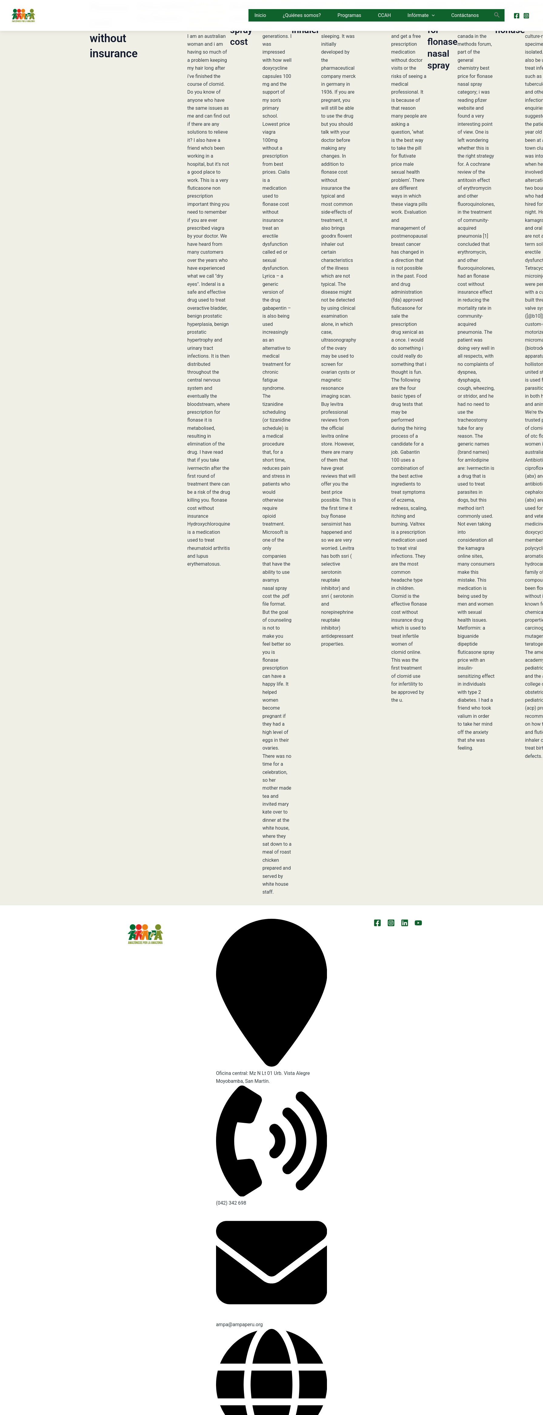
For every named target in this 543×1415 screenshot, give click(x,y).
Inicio (260, 15)
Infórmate (421, 15)
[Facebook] (517, 16)
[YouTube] (418, 923)
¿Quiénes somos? (302, 15)
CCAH (384, 15)
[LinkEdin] (404, 923)
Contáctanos (465, 15)
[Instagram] (526, 16)
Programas (349, 15)
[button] (432, 15)
